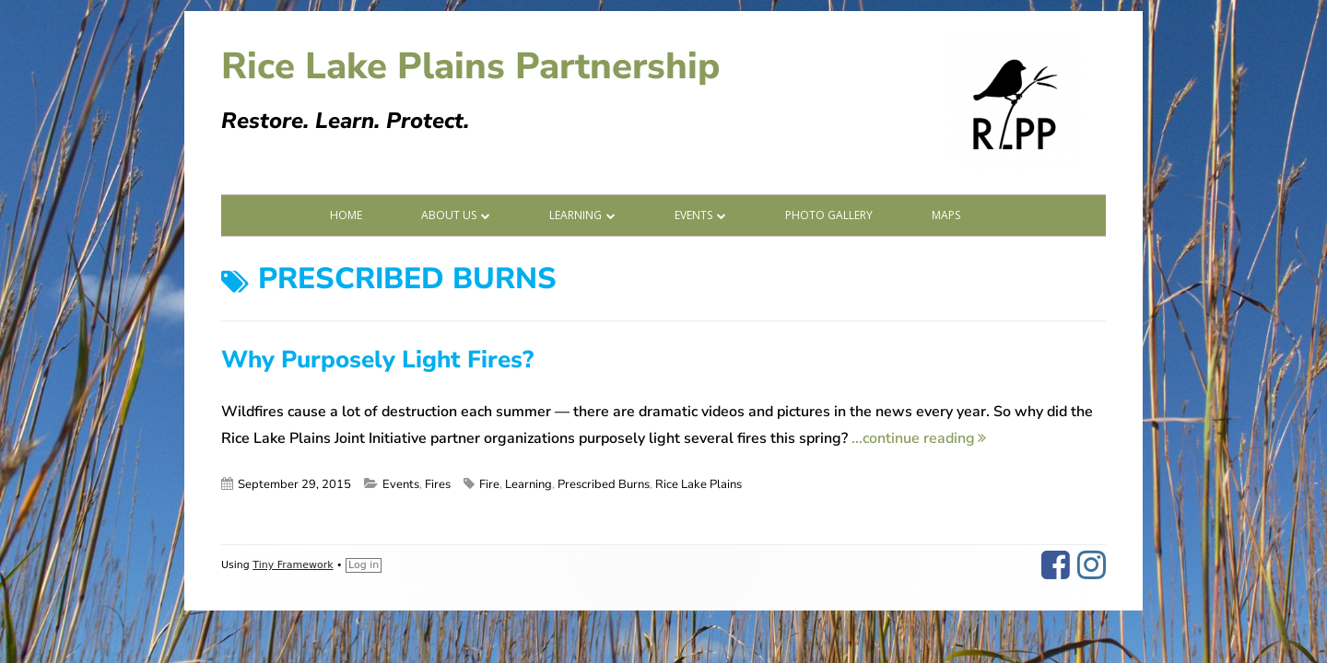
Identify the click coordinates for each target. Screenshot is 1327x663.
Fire (489, 484)
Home (346, 215)
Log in (363, 565)
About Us (448, 215)
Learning (575, 215)
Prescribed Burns (604, 484)
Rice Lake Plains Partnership (470, 66)
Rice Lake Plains (698, 484)
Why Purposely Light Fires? (377, 359)
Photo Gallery (829, 215)
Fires (438, 484)
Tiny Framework (292, 565)
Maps (946, 215)
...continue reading (918, 438)
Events (693, 215)
